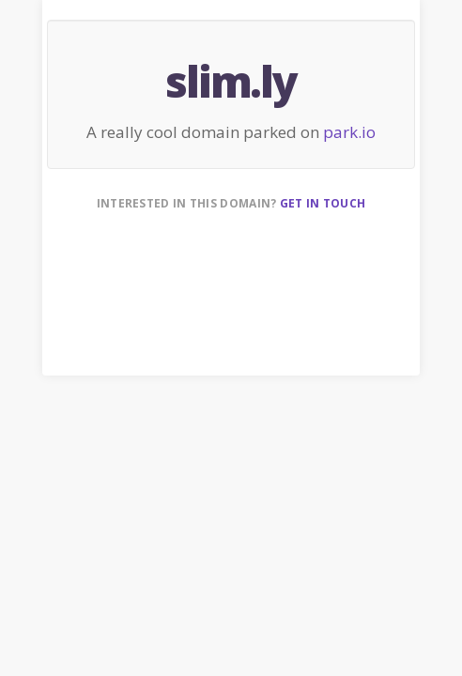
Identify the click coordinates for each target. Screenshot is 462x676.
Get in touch (323, 203)
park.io (349, 132)
